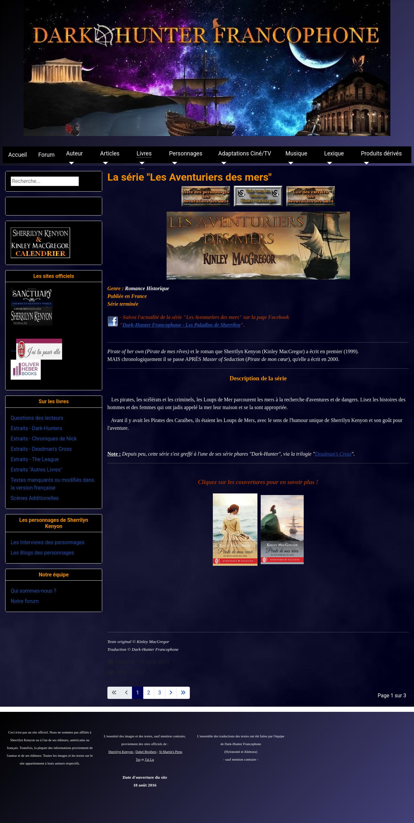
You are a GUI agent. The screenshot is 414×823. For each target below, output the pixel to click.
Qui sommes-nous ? (33, 591)
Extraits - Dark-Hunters (36, 428)
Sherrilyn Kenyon (121, 752)
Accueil (17, 155)
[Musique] (289, 163)
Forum (46, 155)
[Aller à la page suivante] (171, 693)
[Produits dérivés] (365, 163)
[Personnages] (173, 163)
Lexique (334, 153)
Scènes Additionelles (35, 498)
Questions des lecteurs (37, 418)
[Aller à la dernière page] (183, 693)
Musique (296, 153)
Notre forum (24, 601)
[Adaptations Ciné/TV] (222, 163)
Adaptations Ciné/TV (244, 153)
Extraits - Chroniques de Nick (44, 439)
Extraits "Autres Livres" (36, 470)
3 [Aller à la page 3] (159, 693)
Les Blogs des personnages (42, 553)
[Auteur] (70, 163)
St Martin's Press (170, 752)
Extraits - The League (35, 459)
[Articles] (104, 163)
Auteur (74, 153)
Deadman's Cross (333, 454)
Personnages (185, 153)
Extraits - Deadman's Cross (41, 449)
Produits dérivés (381, 153)
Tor (138, 759)
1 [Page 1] (137, 693)
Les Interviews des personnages (47, 542)
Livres (143, 153)
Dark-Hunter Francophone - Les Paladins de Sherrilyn (181, 325)
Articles (110, 153)
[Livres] (140, 163)
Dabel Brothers (146, 752)
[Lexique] (328, 163)
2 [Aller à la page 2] (148, 693)
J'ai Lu (149, 759)
